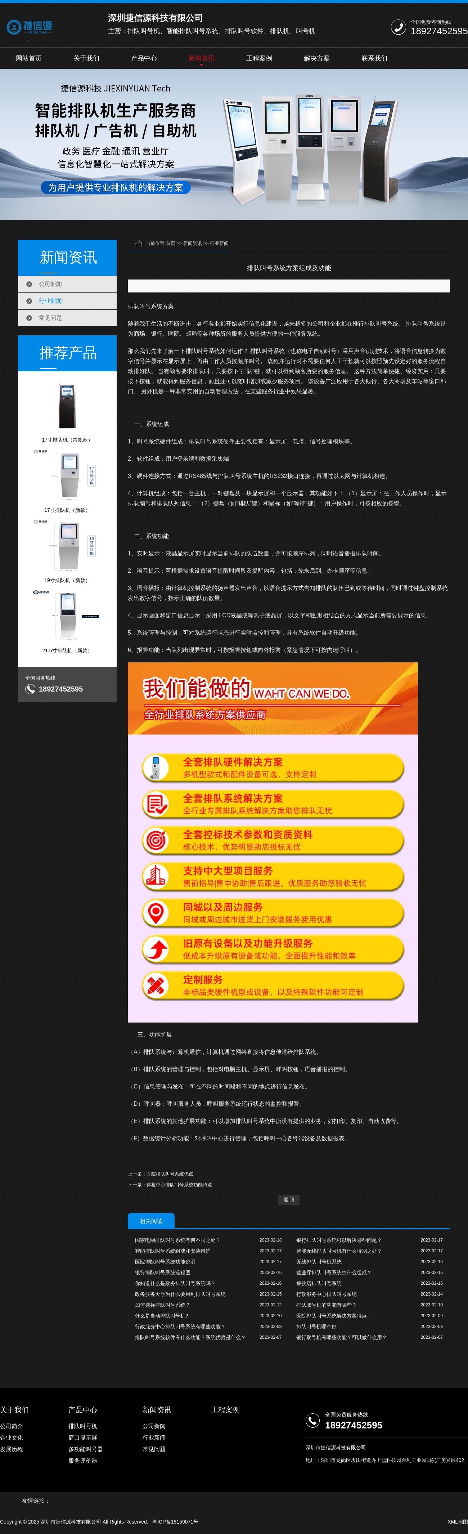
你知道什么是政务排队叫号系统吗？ (175, 1283)
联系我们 (374, 58)
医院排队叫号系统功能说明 (165, 1262)
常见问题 (50, 318)
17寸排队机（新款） (67, 481)
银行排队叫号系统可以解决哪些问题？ (339, 1240)
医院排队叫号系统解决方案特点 (331, 1316)
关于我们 (86, 58)
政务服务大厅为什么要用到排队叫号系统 (180, 1294)
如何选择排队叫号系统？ (162, 1305)
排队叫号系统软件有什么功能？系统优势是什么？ (190, 1337)
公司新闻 (50, 284)
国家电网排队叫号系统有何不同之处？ (178, 1240)
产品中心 (144, 58)
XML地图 (457, 1522)
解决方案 (317, 58)
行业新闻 (50, 301)
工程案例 (259, 58)
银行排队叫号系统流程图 (162, 1272)
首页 (170, 243)
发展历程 (11, 1449)
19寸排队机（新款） (67, 551)
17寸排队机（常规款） (67, 411)
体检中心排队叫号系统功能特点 (179, 1185)
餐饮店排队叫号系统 (319, 1283)
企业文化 (11, 1438)
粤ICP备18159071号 (175, 1522)
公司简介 (11, 1426)
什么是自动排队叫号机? (161, 1316)
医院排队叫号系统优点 (170, 1174)
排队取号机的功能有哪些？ (326, 1305)
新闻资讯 (202, 58)
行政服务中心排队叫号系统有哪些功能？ (180, 1326)
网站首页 (29, 58)
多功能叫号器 (85, 1449)
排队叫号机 (82, 1426)
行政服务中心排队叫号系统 (326, 1294)
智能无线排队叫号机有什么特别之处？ (339, 1251)
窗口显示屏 (82, 1438)
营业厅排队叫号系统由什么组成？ (334, 1272)
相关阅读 (151, 1221)
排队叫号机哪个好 (316, 1326)
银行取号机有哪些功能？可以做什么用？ (341, 1337)
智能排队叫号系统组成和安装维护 (173, 1251)
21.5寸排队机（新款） (67, 621)
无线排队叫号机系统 (319, 1262)
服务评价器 (82, 1461)
